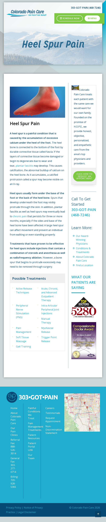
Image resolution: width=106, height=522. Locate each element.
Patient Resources (32, 441)
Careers (49, 413)
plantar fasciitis (24, 165)
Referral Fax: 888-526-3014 (15, 451)
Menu (92, 18)
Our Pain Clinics (14, 437)
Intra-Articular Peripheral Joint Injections (50, 309)
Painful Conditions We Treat (32, 418)
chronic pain (20, 216)
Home (14, 413)
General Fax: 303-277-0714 (15, 470)
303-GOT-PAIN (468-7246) (86, 7)
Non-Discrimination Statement (50, 435)
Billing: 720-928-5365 (14, 487)
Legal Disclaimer (27, 517)
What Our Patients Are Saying (82, 287)
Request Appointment (50, 424)
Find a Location (84, 270)
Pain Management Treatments (32, 432)
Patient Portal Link (32, 452)
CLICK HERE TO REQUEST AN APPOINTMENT (84, 176)
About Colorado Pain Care (15, 423)
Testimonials (50, 418)
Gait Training (23, 346)
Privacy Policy (13, 512)
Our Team (31, 461)
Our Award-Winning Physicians (82, 245)
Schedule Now (69, 18)
